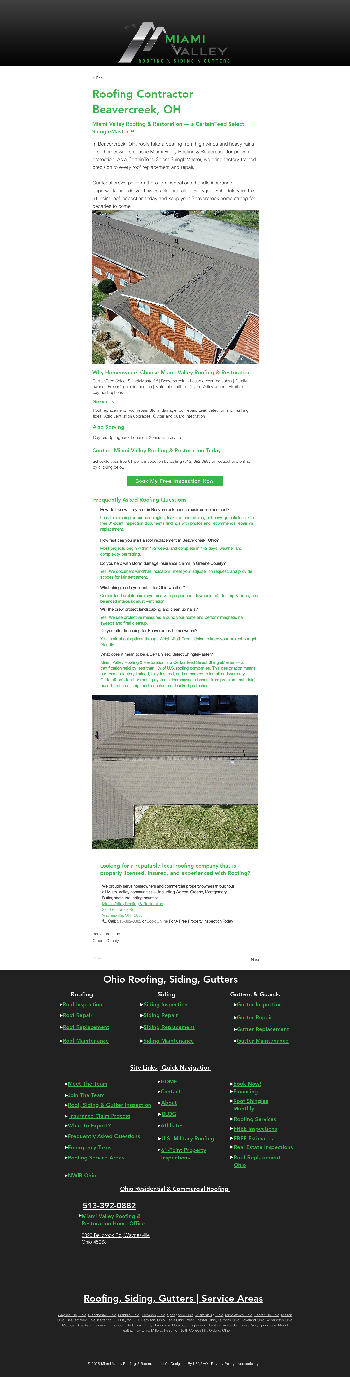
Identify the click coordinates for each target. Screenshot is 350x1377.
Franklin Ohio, (129, 1315)
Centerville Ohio (266, 1315)
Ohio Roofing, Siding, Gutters (170, 979)
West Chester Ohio (201, 1320)
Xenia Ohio (175, 1320)
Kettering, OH (108, 1320)
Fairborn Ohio (228, 1320)
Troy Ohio (141, 1330)
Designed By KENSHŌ (189, 1363)
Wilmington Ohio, (279, 1320)
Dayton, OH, (130, 1320)
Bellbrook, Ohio (138, 1325)
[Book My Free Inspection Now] (175, 481)
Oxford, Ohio (219, 1330)
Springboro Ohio (180, 1315)
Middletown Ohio (238, 1315)
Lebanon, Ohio (153, 1315)
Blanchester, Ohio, (102, 1315)
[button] (109, 78)
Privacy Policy (223, 1363)
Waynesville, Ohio (72, 1315)
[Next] (247, 960)
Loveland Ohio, (253, 1320)
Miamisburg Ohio (209, 1315)
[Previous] (109, 958)
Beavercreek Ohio (80, 1320)
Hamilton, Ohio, (153, 1320)
